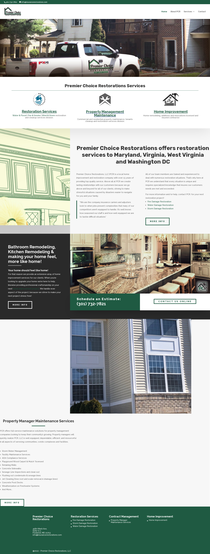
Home (164, 12)
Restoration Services (39, 111)
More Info (157, 221)
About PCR (175, 12)
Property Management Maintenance (105, 113)
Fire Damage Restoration (159, 201)
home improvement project (26, 288)
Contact (202, 12)
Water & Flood (19, 115)
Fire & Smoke (34, 115)
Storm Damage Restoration (160, 208)
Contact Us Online (175, 301)
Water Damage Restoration (160, 205)
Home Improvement (171, 112)
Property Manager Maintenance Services (121, 521)
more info (20, 305)
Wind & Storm (48, 115)
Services (188, 12)
